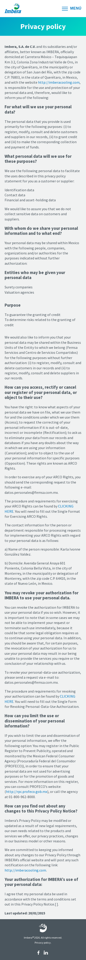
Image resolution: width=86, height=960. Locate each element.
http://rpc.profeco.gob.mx (26, 791)
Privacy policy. (43, 942)
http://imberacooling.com (59, 82)
